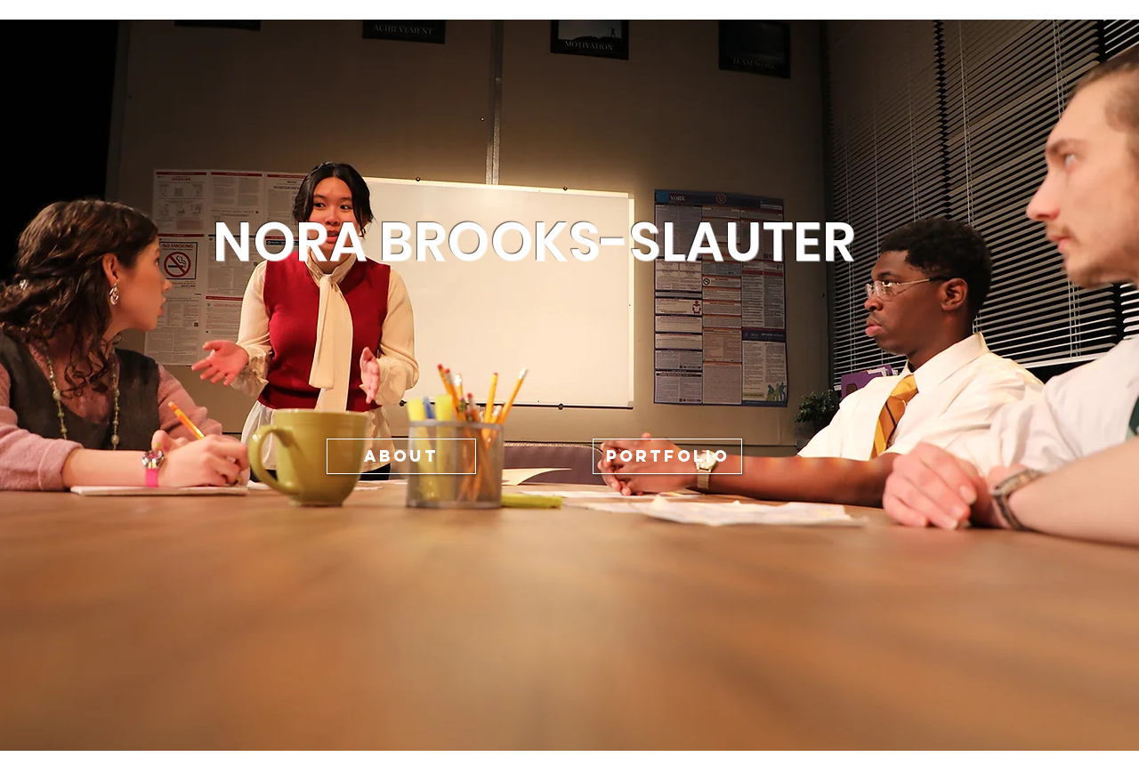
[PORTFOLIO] (667, 456)
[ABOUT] (401, 456)
